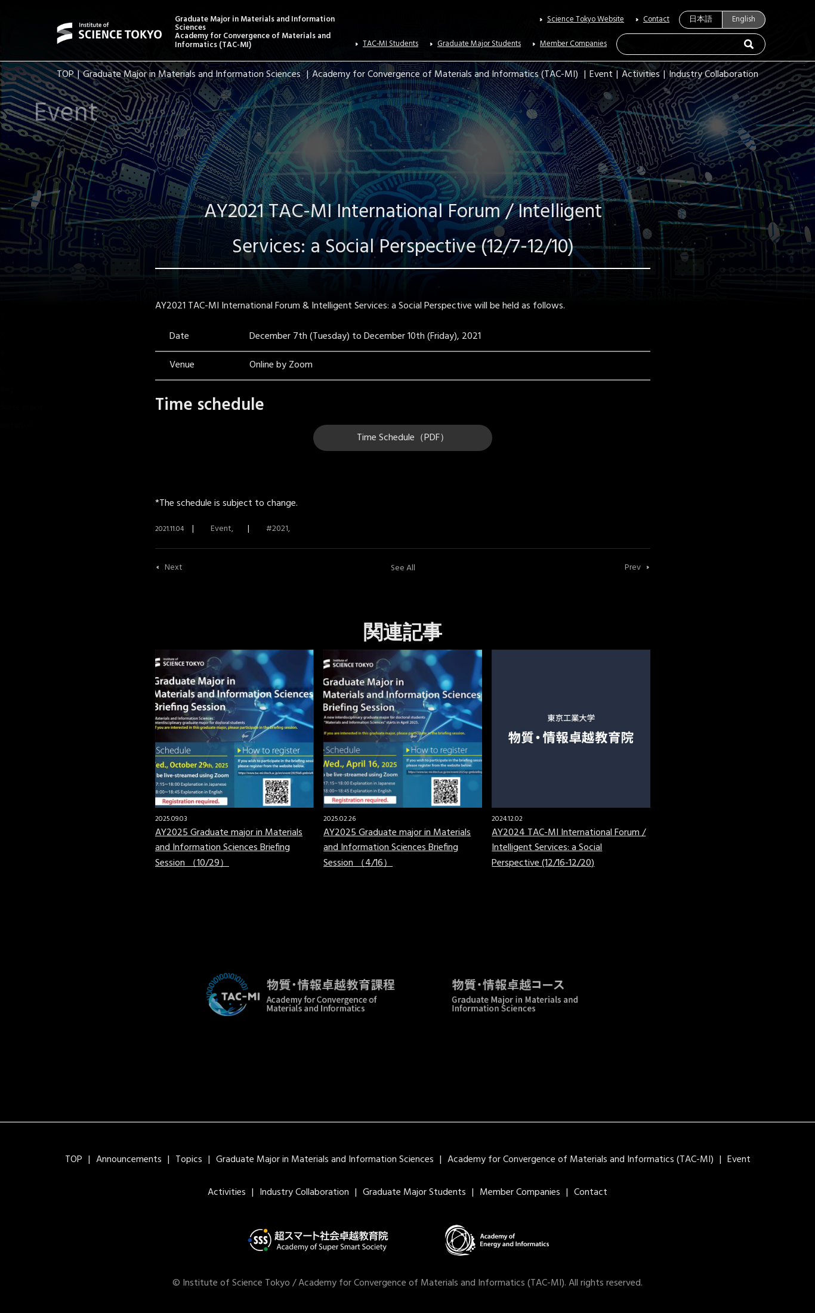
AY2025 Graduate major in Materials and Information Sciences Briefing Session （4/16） (397, 848)
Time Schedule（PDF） (403, 438)
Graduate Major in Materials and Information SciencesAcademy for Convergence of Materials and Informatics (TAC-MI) (255, 33)
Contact (656, 20)
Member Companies (573, 44)
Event (601, 74)
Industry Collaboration (713, 74)
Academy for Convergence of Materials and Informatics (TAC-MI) (445, 74)
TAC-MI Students (390, 44)
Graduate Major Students (479, 44)
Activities (641, 74)
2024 (29, 353)
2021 (28, 299)
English (743, 19)
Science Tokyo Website (585, 20)
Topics (188, 1159)
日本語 (700, 19)
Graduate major (48, 408)
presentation (43, 426)
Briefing (33, 390)
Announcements (129, 1159)
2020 (29, 281)
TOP (65, 74)
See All (403, 568)
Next (174, 567)
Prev (633, 567)
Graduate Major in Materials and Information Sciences (192, 74)
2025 (29, 371)
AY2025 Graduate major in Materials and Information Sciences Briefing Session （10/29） (228, 848)
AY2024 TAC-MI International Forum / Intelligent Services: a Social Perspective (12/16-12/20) (569, 848)
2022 (29, 317)
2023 (29, 335)
